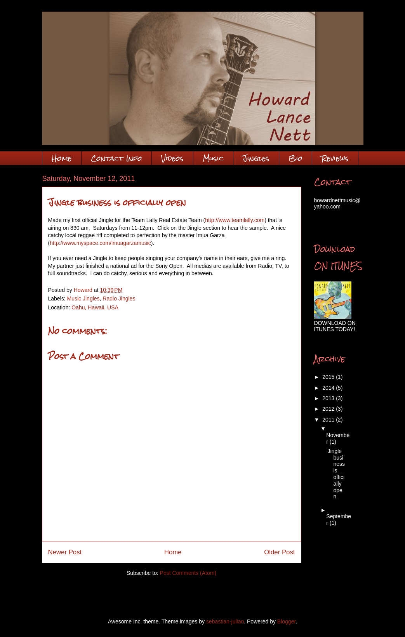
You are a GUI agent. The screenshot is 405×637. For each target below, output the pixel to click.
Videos (172, 158)
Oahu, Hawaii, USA (94, 307)
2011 (329, 420)
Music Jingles (83, 298)
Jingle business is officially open (336, 474)
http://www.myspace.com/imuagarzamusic (100, 243)
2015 (329, 377)
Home (62, 158)
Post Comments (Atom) (188, 573)
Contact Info (116, 158)
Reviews (335, 158)
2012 (329, 409)
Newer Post (65, 552)
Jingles (256, 158)
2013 (329, 398)
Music (213, 158)
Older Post (279, 552)
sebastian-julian (225, 621)
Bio (295, 158)
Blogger (286, 621)
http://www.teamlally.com (234, 220)
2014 (329, 388)
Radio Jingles (119, 298)
